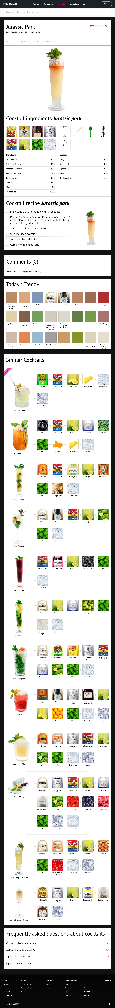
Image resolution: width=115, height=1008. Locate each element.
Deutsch (67, 988)
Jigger (62, 173)
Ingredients (74, 4)
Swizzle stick (65, 164)
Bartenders (48, 4)
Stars (23, 992)
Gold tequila (11, 159)
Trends (36, 4)
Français (87, 984)
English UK (68, 984)
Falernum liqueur (13, 164)
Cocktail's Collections (28, 988)
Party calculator (26, 984)
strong (8, 32)
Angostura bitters (13, 173)
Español (67, 992)
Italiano (86, 995)
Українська (88, 988)
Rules (48, 988)
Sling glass (64, 159)
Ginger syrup (11, 178)
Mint (8, 187)
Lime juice (10, 182)
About (48, 984)
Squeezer (63, 168)
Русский (87, 992)
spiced (14, 32)
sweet (21, 32)
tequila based (29, 32)
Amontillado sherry (14, 168)
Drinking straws (66, 178)
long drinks (39, 32)
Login (106, 4)
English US (68, 995)
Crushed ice (11, 191)
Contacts (49, 992)
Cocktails (61, 4)
